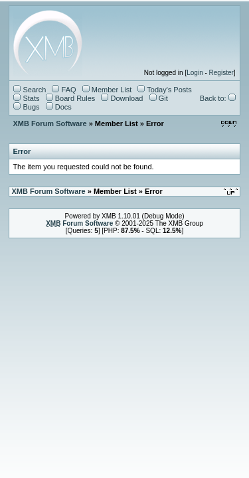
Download (122, 98)
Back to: (218, 98)
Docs (59, 107)
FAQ (64, 90)
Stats (26, 98)
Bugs (26, 107)
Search (29, 90)
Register (221, 72)
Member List (107, 90)
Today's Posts (164, 90)
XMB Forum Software (49, 123)
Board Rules (71, 98)
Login (195, 72)
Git (158, 98)
